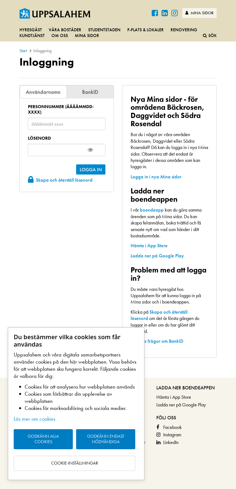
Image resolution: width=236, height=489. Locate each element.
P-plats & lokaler (145, 30)
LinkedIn (171, 442)
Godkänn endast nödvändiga (105, 439)
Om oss (59, 35)
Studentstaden (104, 30)
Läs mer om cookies (34, 418)
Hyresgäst (30, 30)
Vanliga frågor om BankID (157, 341)
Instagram (172, 434)
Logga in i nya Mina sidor (156, 176)
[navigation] (118, 33)
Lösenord (39, 138)
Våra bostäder (65, 30)
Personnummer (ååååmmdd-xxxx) (61, 109)
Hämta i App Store (149, 245)
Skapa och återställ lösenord (64, 180)
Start (23, 51)
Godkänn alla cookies (43, 439)
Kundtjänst (32, 35)
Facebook (172, 427)
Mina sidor (199, 13)
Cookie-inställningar (74, 463)
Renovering (184, 30)
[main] (118, 217)
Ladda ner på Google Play (157, 255)
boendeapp (152, 210)
